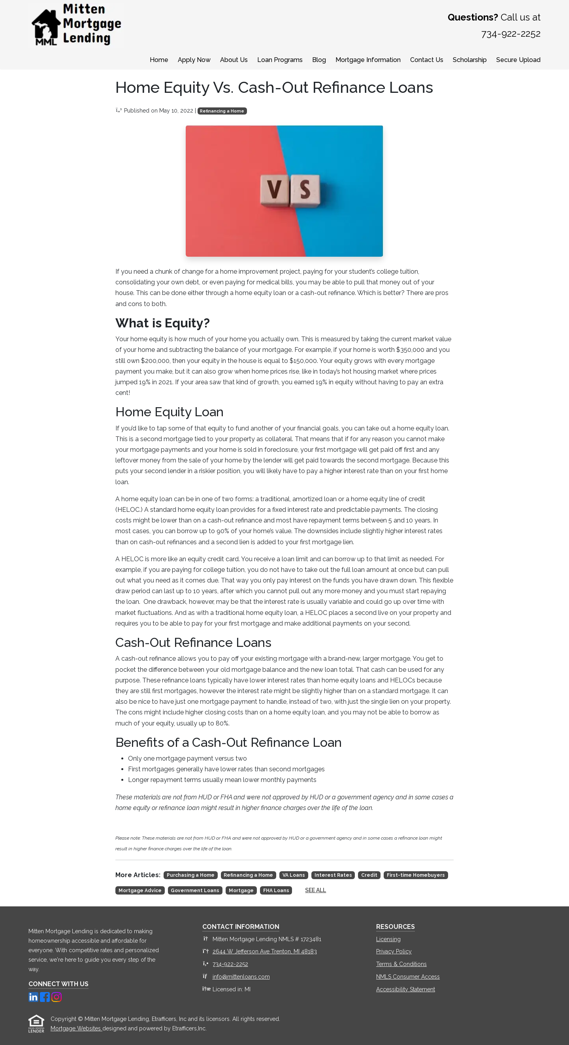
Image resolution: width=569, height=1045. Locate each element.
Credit (369, 875)
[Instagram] (56, 996)
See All (315, 890)
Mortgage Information (368, 60)
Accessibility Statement (405, 989)
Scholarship (470, 60)
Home (159, 60)
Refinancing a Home (222, 111)
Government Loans (195, 890)
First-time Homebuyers (416, 875)
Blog (319, 60)
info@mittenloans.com (241, 977)
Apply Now (194, 60)
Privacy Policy (394, 951)
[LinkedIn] (34, 996)
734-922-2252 (230, 964)
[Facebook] (45, 996)
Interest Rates (333, 875)
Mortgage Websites (76, 1028)
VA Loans (294, 875)
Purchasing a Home (191, 875)
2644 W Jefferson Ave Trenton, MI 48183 (265, 951)
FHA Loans (276, 890)
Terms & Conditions (401, 964)
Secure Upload (518, 60)
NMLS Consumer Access (408, 977)
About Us (234, 60)
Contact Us (426, 60)
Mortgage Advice (140, 890)
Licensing (388, 939)
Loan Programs (280, 60)
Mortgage (241, 890)
